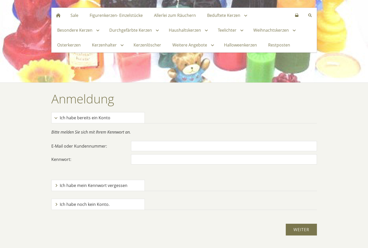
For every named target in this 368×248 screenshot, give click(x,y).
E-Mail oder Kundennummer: (79, 146)
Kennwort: (61, 159)
